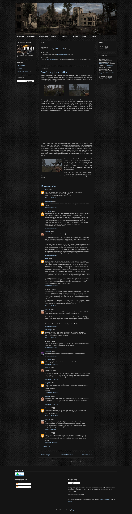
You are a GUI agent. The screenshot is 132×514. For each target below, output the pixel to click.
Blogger (73, 510)
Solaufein (48, 351)
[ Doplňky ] (75, 36)
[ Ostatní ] (85, 36)
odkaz (109, 79)
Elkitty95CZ (48, 201)
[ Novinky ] (20, 36)
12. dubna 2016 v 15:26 (51, 198)
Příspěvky (19, 484)
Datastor (47, 231)
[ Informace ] (31, 36)
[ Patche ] (54, 36)
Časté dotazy (109, 65)
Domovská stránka (67, 455)
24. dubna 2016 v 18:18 (51, 392)
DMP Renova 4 (59, 49)
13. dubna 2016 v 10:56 (51, 228)
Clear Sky (19, 68)
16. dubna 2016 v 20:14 (51, 347)
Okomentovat (46, 446)
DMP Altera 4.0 (51, 59)
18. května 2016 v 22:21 (51, 416)
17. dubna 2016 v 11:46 (51, 356)
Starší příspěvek (87, 455)
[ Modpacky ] (64, 36)
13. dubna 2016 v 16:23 (51, 285)
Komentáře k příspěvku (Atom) (72, 461)
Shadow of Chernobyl (23, 71)
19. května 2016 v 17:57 (51, 442)
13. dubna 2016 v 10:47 (51, 208)
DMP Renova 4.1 (62, 54)
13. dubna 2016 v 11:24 (51, 255)
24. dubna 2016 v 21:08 (51, 404)
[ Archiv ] (94, 36)
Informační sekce (103, 63)
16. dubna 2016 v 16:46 (51, 338)
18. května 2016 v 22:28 (51, 429)
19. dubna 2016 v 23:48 (51, 379)
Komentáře (20, 487)
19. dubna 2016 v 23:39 (51, 364)
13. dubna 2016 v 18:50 (51, 306)
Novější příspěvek (46, 455)
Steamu (70, 501)
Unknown (48, 211)
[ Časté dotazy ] (43, 36)
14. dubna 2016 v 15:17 (51, 326)
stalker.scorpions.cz (105, 499)
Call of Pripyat (21, 65)
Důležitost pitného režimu (54, 72)
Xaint (46, 190)
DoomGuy (48, 330)
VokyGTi (47, 383)
